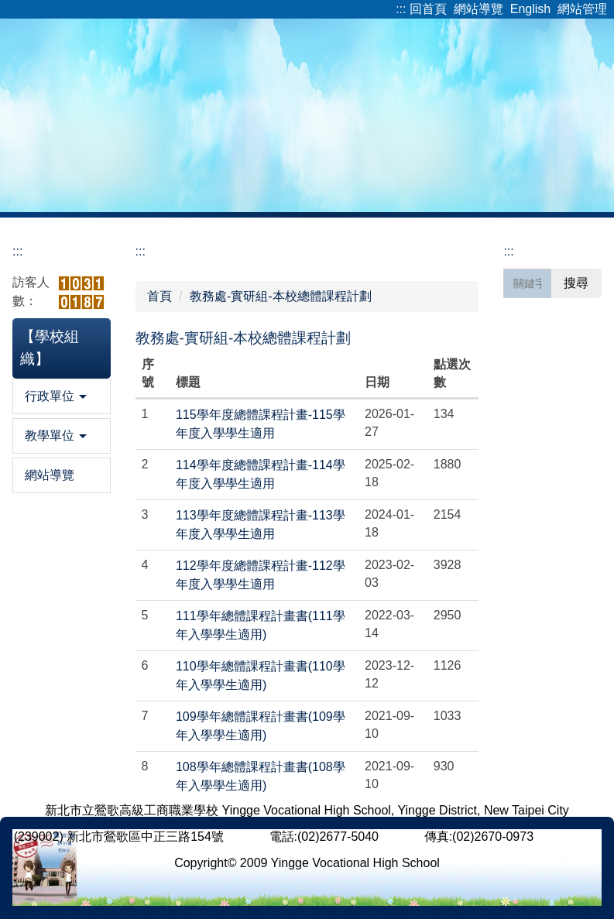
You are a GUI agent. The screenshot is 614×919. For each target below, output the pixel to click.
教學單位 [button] (56, 435)
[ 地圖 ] (246, 836)
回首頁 (428, 8)
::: (401, 8)
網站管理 (582, 8)
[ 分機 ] (401, 836)
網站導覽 (478, 8)
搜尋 (576, 283)
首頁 (159, 296)
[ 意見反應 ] (569, 836)
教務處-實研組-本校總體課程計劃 (281, 296)
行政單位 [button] (56, 396)
